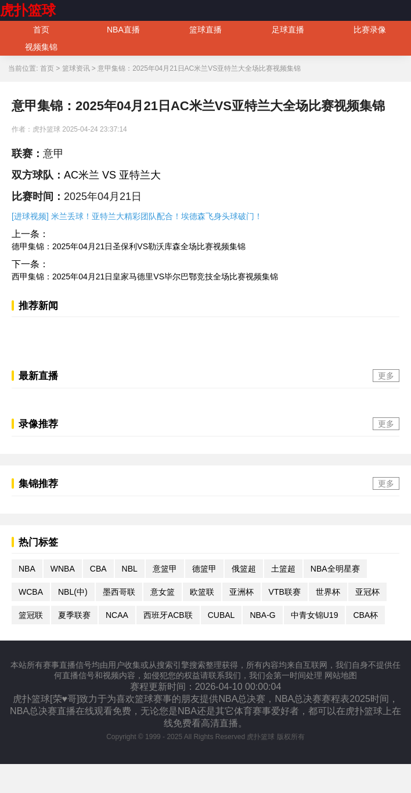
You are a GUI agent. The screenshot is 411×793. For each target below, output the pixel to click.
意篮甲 (165, 568)
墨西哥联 (119, 591)
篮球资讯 (76, 68)
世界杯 (328, 591)
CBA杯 (365, 615)
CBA (98, 568)
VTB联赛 (285, 591)
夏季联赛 (74, 615)
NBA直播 (123, 29)
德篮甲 (204, 568)
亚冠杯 (367, 591)
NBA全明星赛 (335, 568)
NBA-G (262, 615)
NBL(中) (73, 591)
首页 (41, 29)
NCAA (117, 615)
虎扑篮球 (28, 10)
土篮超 (283, 568)
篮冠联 (31, 615)
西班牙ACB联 (168, 615)
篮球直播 (205, 29)
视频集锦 (41, 47)
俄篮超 (244, 568)
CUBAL (221, 615)
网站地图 (341, 675)
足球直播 (288, 29)
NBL (130, 568)
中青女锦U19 (314, 615)
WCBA (31, 591)
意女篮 (162, 591)
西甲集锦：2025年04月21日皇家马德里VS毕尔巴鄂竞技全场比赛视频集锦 (145, 276)
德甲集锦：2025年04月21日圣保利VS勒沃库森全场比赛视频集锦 (129, 246)
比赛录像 (370, 29)
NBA (27, 568)
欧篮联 (202, 591)
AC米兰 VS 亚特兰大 (112, 175)
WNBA (63, 568)
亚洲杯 (241, 591)
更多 (386, 375)
